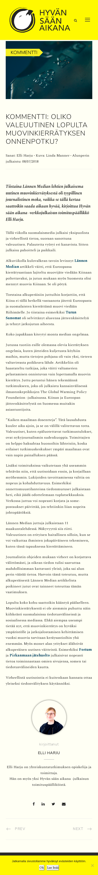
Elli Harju (49, 753)
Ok (42, 867)
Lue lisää (52, 867)
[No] (92, 865)
